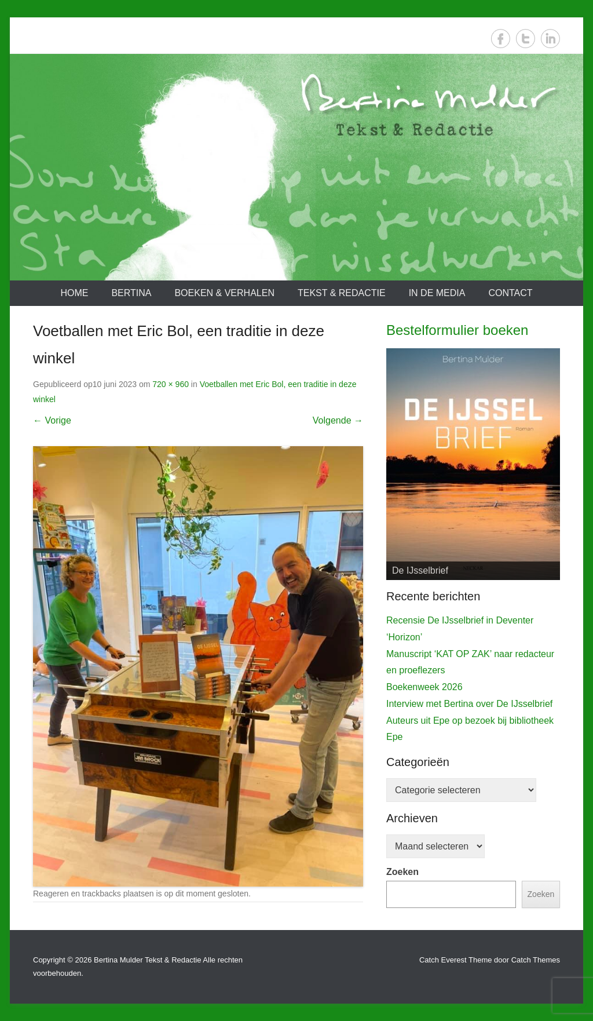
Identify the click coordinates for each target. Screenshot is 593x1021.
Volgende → (338, 420)
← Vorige (52, 420)
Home (74, 293)
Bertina (131, 293)
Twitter (525, 38)
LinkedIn (550, 38)
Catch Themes (535, 960)
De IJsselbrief (420, 570)
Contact (510, 293)
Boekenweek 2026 (424, 687)
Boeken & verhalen (224, 293)
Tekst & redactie (342, 293)
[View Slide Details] (473, 464)
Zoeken (402, 872)
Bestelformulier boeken (457, 330)
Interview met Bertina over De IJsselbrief (469, 704)
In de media (437, 293)
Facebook (500, 38)
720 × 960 (170, 384)
